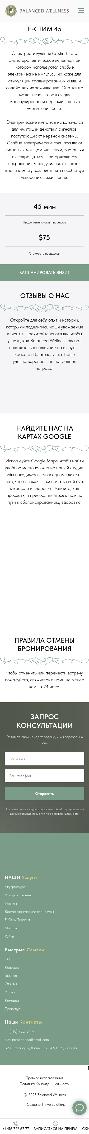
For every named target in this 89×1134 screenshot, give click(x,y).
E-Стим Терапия (17, 919)
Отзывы (11, 984)
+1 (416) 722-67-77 (20, 1031)
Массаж (11, 928)
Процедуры (14, 1008)
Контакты (12, 967)
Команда (12, 1000)
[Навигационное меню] (81, 10)
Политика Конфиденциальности (45, 1084)
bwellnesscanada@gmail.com (27, 1039)
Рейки (9, 936)
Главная (11, 975)
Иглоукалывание (18, 895)
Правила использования (44, 1078)
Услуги (10, 992)
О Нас (10, 959)
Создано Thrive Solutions (46, 1104)
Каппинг (11, 903)
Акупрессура (15, 886)
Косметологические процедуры (29, 911)
